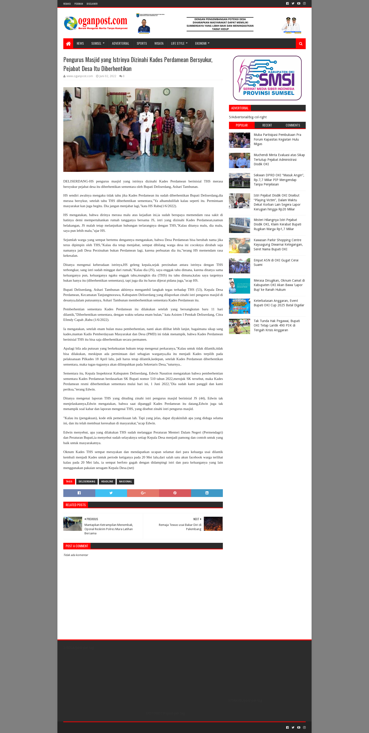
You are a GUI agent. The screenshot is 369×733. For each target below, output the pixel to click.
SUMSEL (96, 43)
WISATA (159, 43)
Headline (107, 481)
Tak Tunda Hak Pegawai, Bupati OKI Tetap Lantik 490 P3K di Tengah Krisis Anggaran (277, 325)
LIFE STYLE (177, 43)
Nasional (125, 481)
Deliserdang (87, 481)
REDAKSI (67, 3)
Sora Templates (89, 727)
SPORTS (142, 43)
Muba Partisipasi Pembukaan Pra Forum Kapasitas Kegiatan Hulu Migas (277, 139)
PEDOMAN (78, 3)
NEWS (80, 43)
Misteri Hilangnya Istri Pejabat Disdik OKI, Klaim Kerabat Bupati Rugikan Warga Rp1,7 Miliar (277, 224)
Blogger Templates (116, 727)
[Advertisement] (258, 365)
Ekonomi (200, 43)
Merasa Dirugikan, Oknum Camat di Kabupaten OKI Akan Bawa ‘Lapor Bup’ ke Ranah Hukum (279, 285)
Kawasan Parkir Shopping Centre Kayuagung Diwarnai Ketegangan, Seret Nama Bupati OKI (278, 244)
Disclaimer (92, 3)
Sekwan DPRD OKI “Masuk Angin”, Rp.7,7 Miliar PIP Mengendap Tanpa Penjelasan (279, 179)
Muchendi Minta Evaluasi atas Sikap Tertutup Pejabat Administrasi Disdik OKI (279, 159)
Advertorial (120, 43)
